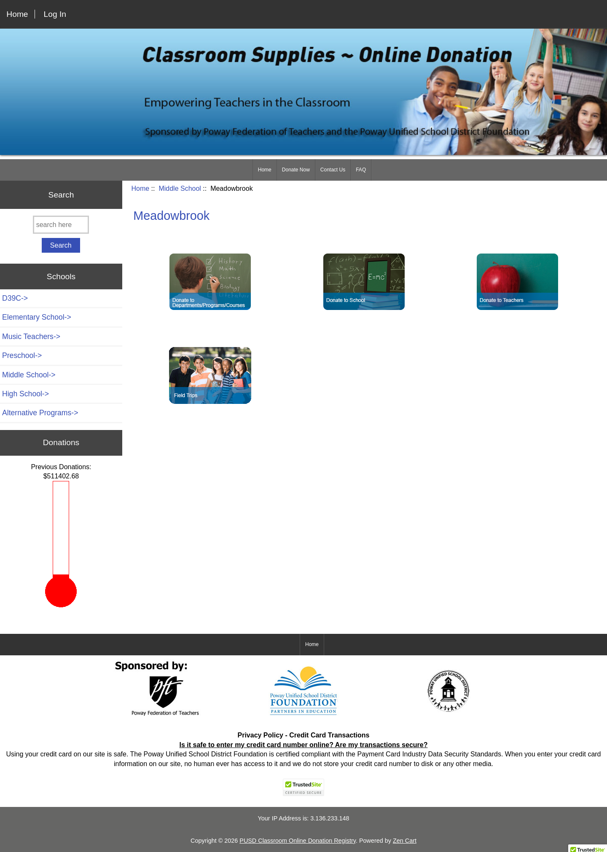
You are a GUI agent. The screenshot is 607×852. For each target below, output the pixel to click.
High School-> (25, 394)
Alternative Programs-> (40, 413)
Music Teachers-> (31, 336)
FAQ (361, 170)
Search (61, 194)
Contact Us (332, 170)
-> (29, 375)
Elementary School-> (36, 317)
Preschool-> (22, 355)
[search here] (61, 225)
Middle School (179, 188)
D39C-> (15, 298)
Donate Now (296, 170)
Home (17, 14)
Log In (55, 14)
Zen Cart (404, 840)
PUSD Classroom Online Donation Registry (297, 840)
